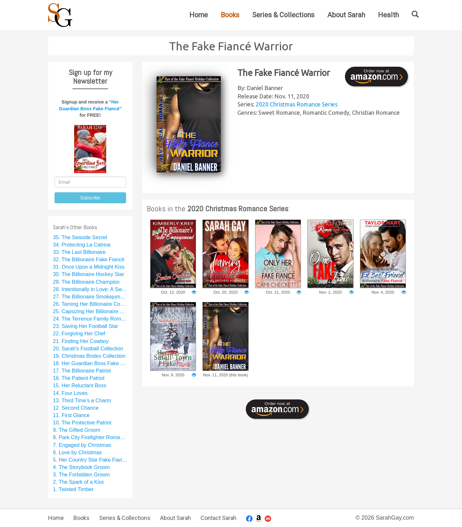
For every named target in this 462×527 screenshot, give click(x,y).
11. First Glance (71, 415)
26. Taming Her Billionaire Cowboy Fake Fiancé (90, 304)
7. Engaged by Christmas (82, 445)
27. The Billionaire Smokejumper (90, 296)
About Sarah (346, 15)
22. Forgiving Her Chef (79, 333)
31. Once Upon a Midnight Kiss (88, 267)
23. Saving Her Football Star (85, 326)
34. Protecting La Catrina (81, 244)
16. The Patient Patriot (79, 378)
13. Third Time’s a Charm (82, 400)
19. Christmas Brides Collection (89, 356)
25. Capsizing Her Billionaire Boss (90, 311)
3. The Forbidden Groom (81, 474)
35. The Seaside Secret (80, 237)
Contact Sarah (218, 517)
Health (388, 15)
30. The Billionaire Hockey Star (88, 274)
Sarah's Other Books (75, 227)
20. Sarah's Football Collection (88, 348)
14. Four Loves (70, 393)
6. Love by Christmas (77, 452)
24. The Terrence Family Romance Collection (90, 319)
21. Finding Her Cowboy (81, 341)
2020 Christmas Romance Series (297, 104)
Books (230, 15)
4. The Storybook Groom (81, 467)
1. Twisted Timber (73, 489)
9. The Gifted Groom (76, 430)
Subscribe (90, 197)
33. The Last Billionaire (79, 252)
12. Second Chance (75, 408)
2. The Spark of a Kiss (78, 482)
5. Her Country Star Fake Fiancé (90, 460)
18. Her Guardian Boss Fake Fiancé (90, 363)
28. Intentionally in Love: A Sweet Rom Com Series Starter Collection (90, 289)
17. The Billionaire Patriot (82, 370)
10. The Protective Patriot (82, 422)
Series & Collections (283, 15)
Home (198, 15)
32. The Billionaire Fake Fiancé (88, 259)
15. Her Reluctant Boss (79, 385)
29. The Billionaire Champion (86, 282)
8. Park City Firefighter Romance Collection (90, 437)
